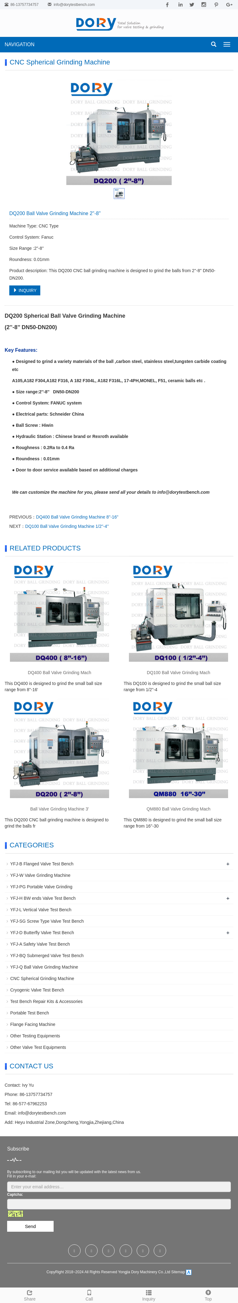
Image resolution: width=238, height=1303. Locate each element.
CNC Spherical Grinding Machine (42, 978)
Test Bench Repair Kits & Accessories (46, 1001)
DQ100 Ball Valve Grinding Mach (178, 672)
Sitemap (178, 1272)
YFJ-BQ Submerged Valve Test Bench (47, 955)
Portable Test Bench (29, 1012)
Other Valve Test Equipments (38, 1047)
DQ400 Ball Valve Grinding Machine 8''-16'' (77, 517)
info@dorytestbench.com (74, 4)
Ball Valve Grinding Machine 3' (59, 808)
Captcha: (15, 1194)
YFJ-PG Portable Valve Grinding (41, 886)
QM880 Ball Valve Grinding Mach (178, 808)
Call (89, 1294)
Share (30, 1294)
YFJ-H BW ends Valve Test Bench (43, 898)
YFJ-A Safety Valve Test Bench (40, 944)
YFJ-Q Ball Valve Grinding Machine (44, 967)
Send (30, 1226)
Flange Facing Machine (32, 1024)
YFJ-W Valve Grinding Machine (40, 875)
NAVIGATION (19, 44)
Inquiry (148, 1294)
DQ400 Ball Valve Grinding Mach (59, 672)
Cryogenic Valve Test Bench (37, 989)
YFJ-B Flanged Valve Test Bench (41, 863)
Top (208, 1294)
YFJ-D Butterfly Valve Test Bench (42, 932)
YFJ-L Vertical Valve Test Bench (40, 909)
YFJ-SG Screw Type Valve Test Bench (47, 921)
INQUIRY (25, 290)
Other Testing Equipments (35, 1035)
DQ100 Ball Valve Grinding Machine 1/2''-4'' (67, 526)
